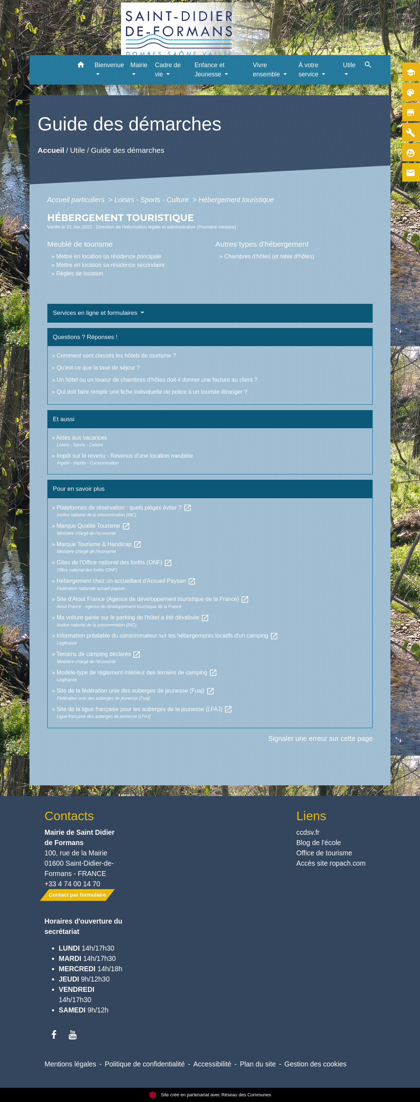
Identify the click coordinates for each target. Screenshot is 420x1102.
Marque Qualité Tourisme (93, 526)
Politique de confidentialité (145, 1064)
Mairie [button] (138, 65)
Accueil (50, 150)
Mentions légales (70, 1064)
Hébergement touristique (236, 200)
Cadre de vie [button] (167, 69)
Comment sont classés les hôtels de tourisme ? (116, 356)
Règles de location (79, 273)
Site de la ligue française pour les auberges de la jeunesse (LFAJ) (145, 709)
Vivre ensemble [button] (267, 69)
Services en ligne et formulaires (96, 313)
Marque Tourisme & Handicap (99, 544)
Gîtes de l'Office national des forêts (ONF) (115, 562)
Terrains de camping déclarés (99, 654)
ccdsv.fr (308, 832)
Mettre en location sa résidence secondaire (110, 265)
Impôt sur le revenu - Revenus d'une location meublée (125, 456)
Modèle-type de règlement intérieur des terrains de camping (137, 673)
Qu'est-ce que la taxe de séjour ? (98, 368)
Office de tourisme (324, 853)
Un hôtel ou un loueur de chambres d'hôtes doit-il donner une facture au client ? (157, 380)
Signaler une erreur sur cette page (320, 738)
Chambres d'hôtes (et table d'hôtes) (269, 256)
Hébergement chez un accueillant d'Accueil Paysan (126, 581)
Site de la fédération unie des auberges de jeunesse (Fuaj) (136, 691)
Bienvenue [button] (109, 65)
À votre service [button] (309, 69)
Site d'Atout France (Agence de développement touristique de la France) (153, 599)
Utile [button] (349, 65)
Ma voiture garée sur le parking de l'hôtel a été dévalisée (133, 617)
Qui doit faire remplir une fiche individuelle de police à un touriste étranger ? (152, 392)
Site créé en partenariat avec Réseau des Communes (210, 1094)
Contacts (69, 816)
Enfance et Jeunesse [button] (210, 69)
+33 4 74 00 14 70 (72, 884)
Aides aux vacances (81, 438)
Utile (77, 150)
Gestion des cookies (315, 1064)
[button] (80, 66)
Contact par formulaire (77, 895)
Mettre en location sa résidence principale (108, 256)
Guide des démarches (127, 150)
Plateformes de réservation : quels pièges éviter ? (124, 508)
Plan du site (258, 1064)
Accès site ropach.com (331, 863)
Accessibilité (212, 1064)
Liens (311, 816)
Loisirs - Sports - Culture (152, 200)
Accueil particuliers (77, 200)
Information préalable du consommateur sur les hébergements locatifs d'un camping (167, 636)
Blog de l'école (318, 842)
